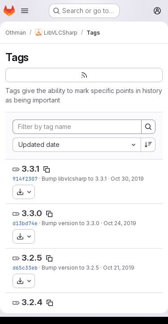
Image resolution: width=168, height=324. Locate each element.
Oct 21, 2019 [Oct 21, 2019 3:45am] (118, 267)
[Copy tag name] (46, 169)
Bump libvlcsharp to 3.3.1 (74, 178)
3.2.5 (32, 258)
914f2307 (25, 178)
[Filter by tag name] (77, 127)
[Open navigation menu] (24, 11)
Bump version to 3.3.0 (70, 223)
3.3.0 (32, 213)
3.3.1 (30, 169)
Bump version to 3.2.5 (70, 267)
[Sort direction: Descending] (148, 145)
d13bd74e (25, 223)
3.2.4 (32, 302)
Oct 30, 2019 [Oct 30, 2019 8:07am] (127, 178)
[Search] (148, 127)
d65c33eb (25, 267)
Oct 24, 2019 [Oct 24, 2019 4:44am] (119, 223)
